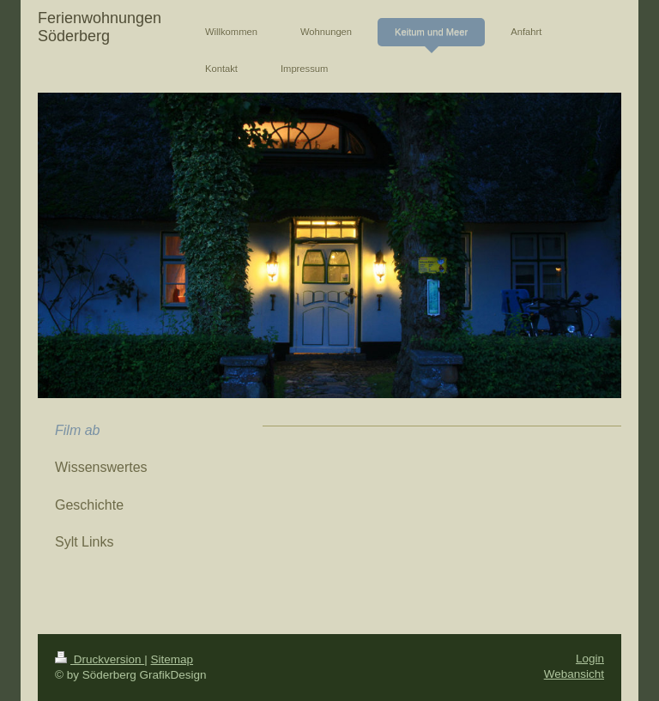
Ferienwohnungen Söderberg (99, 27)
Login (590, 658)
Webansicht (574, 674)
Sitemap (172, 659)
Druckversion (99, 659)
